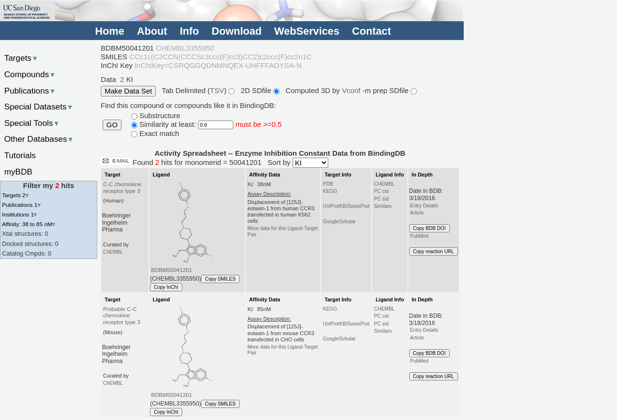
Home (109, 31)
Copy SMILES (220, 279)
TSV (217, 90)
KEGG (330, 191)
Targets (21, 58)
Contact (371, 31)
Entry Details (424, 205)
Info (189, 31)
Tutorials (20, 155)
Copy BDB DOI (429, 228)
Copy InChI (166, 287)
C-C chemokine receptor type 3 (122, 187)
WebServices (306, 31)
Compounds (30, 74)
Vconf (352, 90)
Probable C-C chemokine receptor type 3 (121, 315)
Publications (30, 90)
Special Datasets (39, 106)
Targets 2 (15, 195)
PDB (328, 184)
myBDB (18, 171)
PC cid (381, 191)
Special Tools (32, 123)
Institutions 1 (19, 214)
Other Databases (39, 139)
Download (237, 31)
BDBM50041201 (171, 270)
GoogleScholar (339, 221)
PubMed (419, 236)
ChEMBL (113, 252)
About (152, 31)
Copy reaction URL (433, 251)
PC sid (381, 199)
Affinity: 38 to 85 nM (28, 224)
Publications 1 (21, 205)
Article (417, 213)
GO (112, 125)
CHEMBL (384, 184)
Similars (383, 206)
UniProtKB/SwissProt (346, 206)
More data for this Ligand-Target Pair (282, 231)
